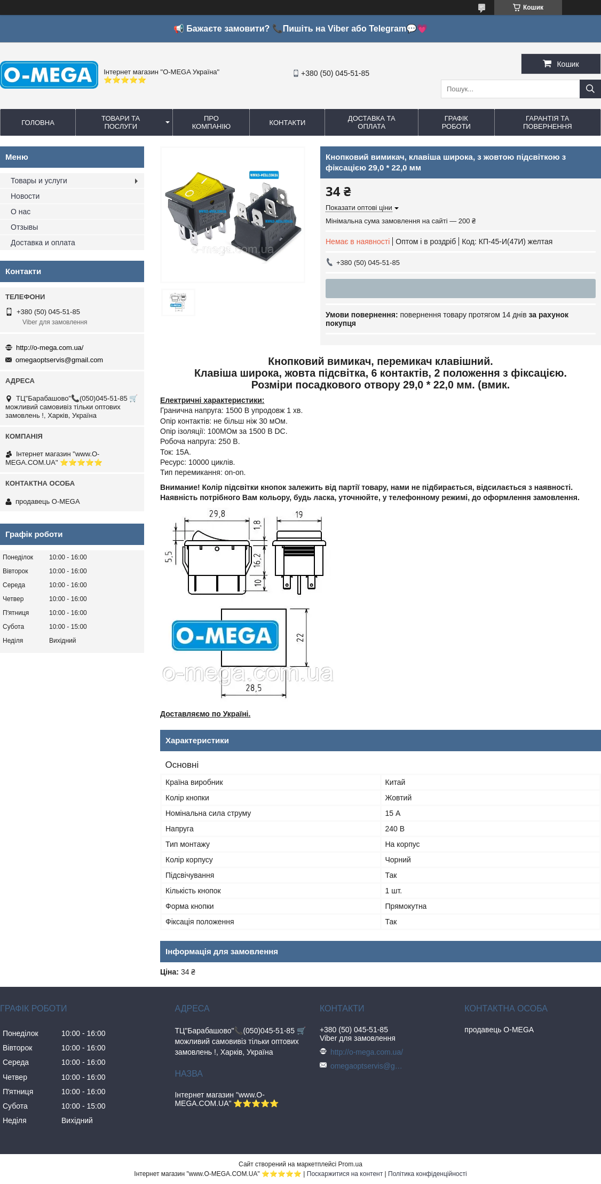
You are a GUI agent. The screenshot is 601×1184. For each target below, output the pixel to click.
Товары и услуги (39, 180)
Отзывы (24, 227)
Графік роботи (456, 122)
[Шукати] (590, 89)
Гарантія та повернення (547, 122)
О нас (20, 211)
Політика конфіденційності (427, 1174)
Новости (25, 196)
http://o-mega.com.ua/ (49, 348)
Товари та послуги (120, 122)
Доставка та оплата (372, 122)
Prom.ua (350, 1164)
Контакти (287, 123)
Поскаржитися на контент (345, 1174)
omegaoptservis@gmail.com (59, 360)
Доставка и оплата (43, 242)
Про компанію (211, 122)
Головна (37, 123)
